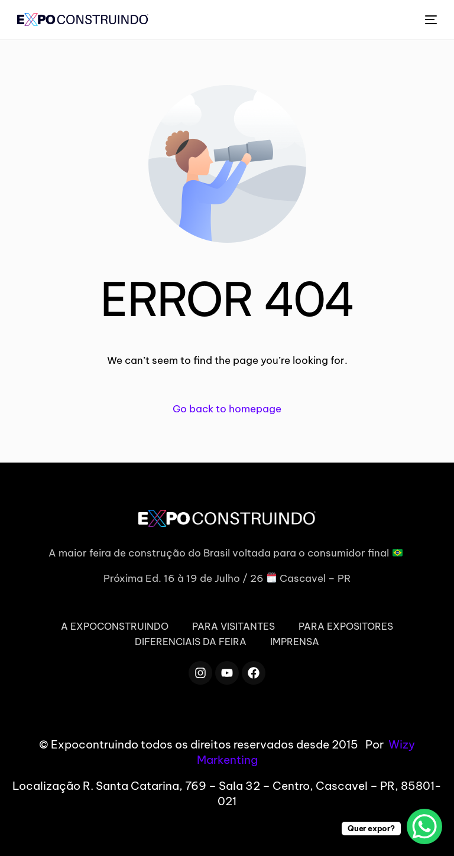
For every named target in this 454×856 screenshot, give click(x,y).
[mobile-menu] (430, 19)
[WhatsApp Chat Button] (424, 826)
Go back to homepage (227, 408)
